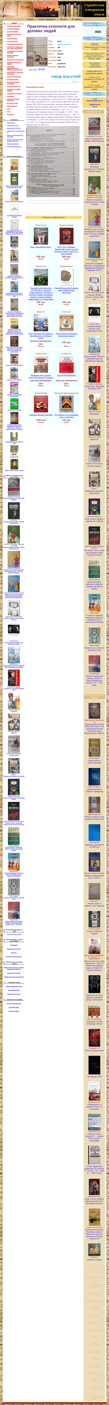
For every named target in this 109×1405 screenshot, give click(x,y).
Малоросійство (14, 262)
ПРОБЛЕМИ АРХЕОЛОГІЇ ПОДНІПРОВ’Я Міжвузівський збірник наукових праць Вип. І (14, 232)
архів (8, 111)
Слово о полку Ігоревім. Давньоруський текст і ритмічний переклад (94, 1201)
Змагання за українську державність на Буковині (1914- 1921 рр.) (14, 277)
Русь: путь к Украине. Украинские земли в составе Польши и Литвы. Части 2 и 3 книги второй (66, 250)
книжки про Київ (12, 38)
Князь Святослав (14, 171)
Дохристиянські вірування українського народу (66, 335)
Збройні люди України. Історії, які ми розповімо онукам (14, 186)
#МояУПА (14, 733)
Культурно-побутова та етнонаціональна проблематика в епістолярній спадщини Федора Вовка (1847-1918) (14, 314)
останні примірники (13, 29)
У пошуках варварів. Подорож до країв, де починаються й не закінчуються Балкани (14, 874)
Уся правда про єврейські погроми (14, 216)
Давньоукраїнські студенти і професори (94, 790)
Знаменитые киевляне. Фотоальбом (13, 776)
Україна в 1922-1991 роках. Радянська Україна (15, 140)
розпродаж (10, 96)
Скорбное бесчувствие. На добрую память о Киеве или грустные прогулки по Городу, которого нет (94, 1234)
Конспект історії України (14, 380)
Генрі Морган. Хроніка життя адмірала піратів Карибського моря (14, 294)
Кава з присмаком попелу (41, 247)
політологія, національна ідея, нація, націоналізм (15, 47)
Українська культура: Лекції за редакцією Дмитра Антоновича (94, 997)
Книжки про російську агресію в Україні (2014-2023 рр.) (14, 968)
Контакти (66, 19)
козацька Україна (12, 41)
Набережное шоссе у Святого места (14, 442)
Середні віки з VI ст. (13, 125)
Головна (30, 19)
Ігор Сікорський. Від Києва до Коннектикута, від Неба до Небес (41, 336)
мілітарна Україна (12, 79)
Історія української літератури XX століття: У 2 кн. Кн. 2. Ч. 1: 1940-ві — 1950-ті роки (94, 1169)
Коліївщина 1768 (94, 1076)
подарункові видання (14, 77)
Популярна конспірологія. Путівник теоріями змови (14, 522)
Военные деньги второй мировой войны (14, 395)
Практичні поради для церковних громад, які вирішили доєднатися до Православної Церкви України (14, 332)
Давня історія (11, 122)
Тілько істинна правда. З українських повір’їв (14, 798)
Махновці (14, 247)
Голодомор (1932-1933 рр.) (14, 956)
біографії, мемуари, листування (13, 83)
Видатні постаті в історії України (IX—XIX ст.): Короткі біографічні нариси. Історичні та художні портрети (94, 965)
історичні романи (12, 31)
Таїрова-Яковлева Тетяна (14, 986)
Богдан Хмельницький (14, 1003)
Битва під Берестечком (94, 1051)
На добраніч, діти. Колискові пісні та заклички (66, 416)
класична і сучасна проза (15, 44)
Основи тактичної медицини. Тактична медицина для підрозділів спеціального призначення (14, 350)
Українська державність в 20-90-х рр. (94, 846)
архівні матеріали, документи (13, 56)
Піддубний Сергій (13, 990)
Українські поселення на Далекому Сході (14, 898)
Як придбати (77, 19)
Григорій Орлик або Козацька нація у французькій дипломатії (66, 290)
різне (8, 109)
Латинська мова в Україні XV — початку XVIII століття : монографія (94, 1137)
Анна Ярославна (14, 1007)
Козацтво (14, 952)
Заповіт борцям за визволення (14, 201)
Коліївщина (13, 711)
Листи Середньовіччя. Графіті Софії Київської (13, 499)
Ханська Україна (14, 755)
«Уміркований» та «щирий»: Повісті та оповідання (94, 1106)
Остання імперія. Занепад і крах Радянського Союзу (13, 643)
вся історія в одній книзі (14, 146)
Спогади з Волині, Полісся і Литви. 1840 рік (14, 618)
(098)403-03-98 (94, 104)
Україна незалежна (12, 144)
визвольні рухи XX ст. (14, 86)
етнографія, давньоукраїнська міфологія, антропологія (14, 68)
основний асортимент (14, 26)
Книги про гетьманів (13, 973)
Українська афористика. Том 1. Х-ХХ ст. (94, 876)
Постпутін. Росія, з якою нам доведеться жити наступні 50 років (14, 823)
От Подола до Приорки (14, 410)
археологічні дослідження (15, 59)
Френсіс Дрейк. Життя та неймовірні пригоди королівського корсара (13, 666)
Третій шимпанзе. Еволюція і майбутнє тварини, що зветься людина (14, 849)
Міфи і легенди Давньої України (14, 470)
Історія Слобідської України (94, 932)
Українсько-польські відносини (14, 977)
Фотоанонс (10, 114)
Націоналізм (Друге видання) (14, 365)
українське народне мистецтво (13, 99)
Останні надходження (46, 19)
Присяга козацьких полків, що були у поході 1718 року (14, 547)
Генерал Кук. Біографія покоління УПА (14, 689)
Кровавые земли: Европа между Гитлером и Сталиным (41, 376)
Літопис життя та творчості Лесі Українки (94, 904)
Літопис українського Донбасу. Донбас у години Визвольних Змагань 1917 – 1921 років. (14, 923)
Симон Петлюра (14, 1011)
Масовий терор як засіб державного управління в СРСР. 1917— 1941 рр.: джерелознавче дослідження (14, 427)
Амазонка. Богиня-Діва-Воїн (41, 415)
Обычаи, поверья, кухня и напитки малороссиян (94, 818)
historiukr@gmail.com (95, 101)
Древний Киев (14, 457)
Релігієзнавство (12, 106)
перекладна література (14, 93)
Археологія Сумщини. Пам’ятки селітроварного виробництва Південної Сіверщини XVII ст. (14, 596)
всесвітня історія (12, 103)
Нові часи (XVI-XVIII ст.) (14, 128)
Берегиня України (94, 1260)
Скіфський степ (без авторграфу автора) (94, 1022)
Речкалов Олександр (13, 994)
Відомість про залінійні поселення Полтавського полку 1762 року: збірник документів (14, 571)
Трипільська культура (14, 949)
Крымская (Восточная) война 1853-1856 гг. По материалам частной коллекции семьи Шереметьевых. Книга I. (94, 728)
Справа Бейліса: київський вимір (94, 762)
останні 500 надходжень (14, 934)
